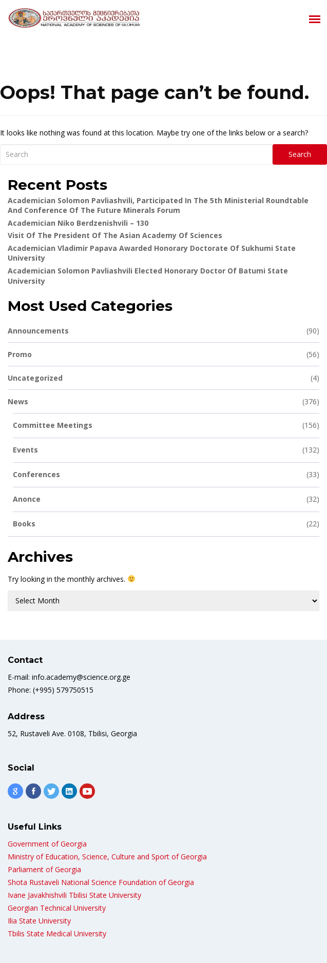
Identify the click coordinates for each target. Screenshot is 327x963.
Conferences (166, 474)
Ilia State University (39, 921)
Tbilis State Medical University (57, 933)
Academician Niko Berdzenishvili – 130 (78, 223)
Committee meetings (166, 425)
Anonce (166, 499)
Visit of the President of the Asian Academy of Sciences (115, 235)
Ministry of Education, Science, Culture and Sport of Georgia (107, 856)
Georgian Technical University (57, 908)
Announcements (163, 330)
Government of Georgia (47, 844)
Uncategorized (163, 377)
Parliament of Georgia (44, 869)
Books (166, 523)
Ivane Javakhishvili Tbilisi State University (74, 895)
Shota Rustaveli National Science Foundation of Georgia (101, 882)
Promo (163, 354)
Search (299, 154)
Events (166, 449)
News (163, 401)
